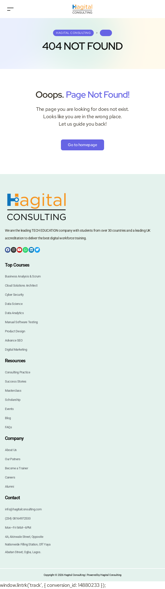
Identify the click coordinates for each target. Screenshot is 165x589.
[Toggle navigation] (10, 9)
